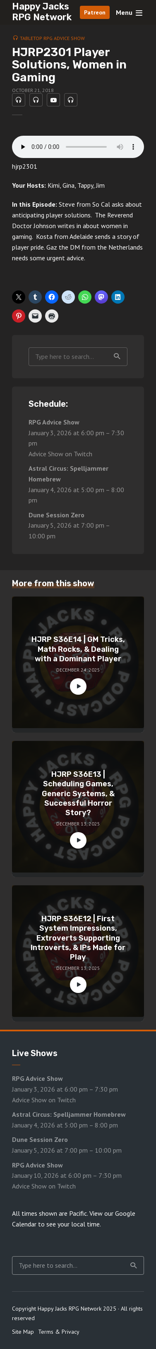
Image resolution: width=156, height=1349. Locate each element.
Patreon (95, 12)
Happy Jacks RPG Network (42, 12)
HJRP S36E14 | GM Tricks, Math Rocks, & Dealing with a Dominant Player (78, 649)
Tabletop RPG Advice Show (52, 38)
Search (117, 356)
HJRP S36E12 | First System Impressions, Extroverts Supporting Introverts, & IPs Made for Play (78, 938)
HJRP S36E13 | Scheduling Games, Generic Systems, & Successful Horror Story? (78, 794)
